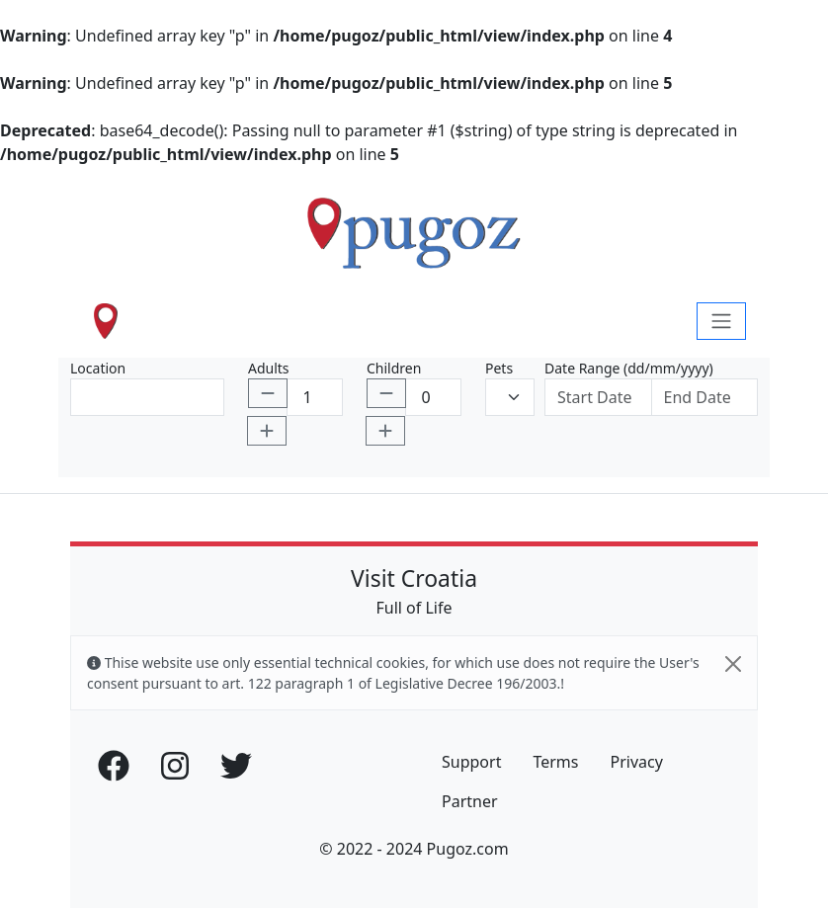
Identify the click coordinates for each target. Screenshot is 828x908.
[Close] (733, 664)
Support (471, 762)
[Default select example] (510, 397)
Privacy (636, 762)
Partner (470, 801)
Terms (555, 762)
